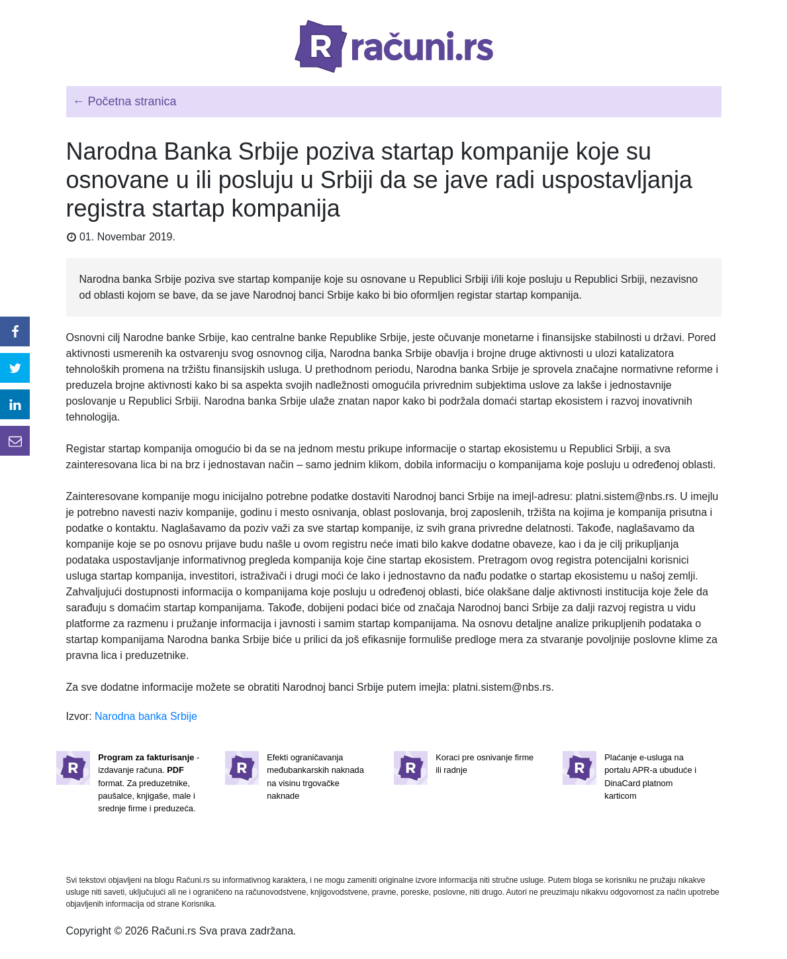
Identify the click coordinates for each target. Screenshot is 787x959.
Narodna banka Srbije (146, 716)
